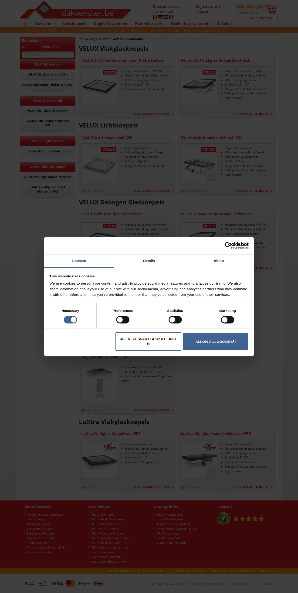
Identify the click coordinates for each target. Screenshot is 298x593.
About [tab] (219, 261)
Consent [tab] (79, 261)
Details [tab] (149, 261)
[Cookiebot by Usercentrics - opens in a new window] (228, 245)
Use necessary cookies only (148, 341)
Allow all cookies (215, 341)
